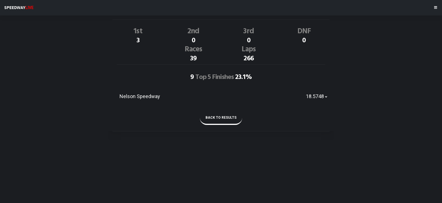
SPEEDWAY (19, 7)
